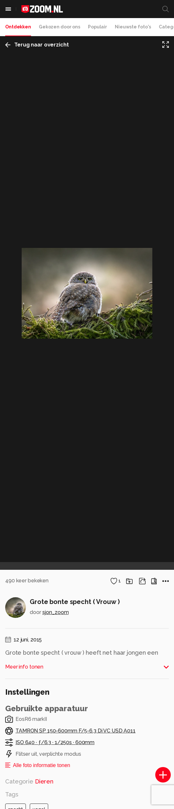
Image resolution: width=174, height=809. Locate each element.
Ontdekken (18, 26)
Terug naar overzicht (37, 45)
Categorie (29, 781)
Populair (97, 26)
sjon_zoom (55, 612)
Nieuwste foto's (133, 26)
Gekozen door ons (59, 26)
